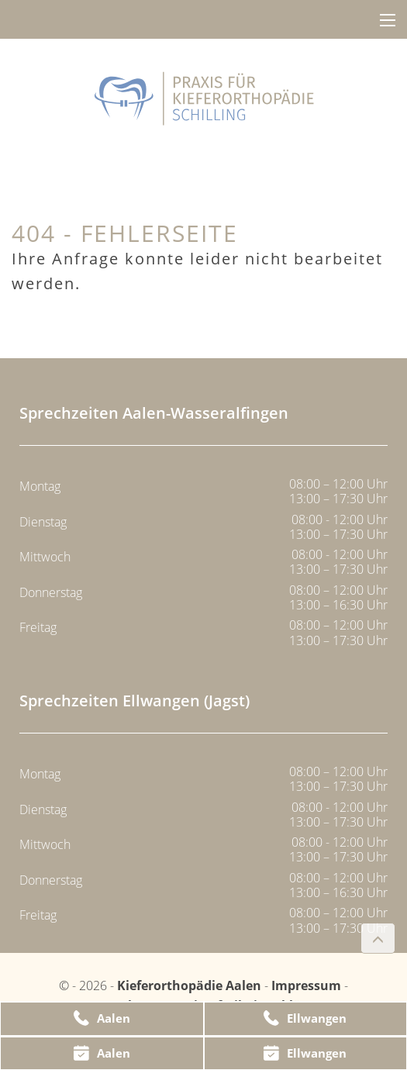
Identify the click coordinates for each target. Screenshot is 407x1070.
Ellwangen (305, 1018)
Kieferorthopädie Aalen (190, 985)
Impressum (306, 985)
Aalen (102, 1018)
